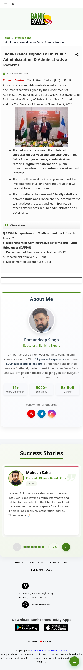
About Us (36, 562)
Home (7, 38)
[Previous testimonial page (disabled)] (17, 547)
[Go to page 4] (35, 547)
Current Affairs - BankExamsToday (48, 650)
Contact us (59, 562)
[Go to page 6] (43, 547)
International (24, 38)
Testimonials (41, 570)
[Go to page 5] (39, 547)
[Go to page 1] (25, 547)
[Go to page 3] (32, 547)
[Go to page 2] (28, 547)
